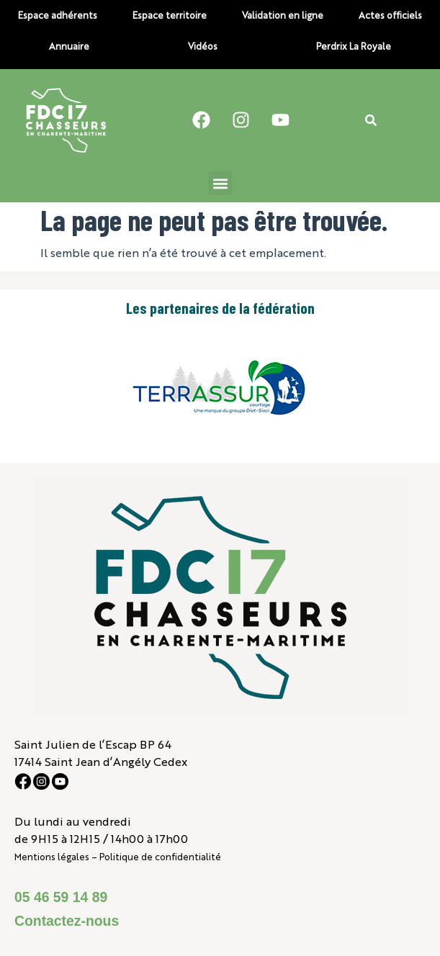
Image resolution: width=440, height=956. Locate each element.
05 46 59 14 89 (60, 897)
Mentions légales (51, 856)
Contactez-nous (66, 921)
